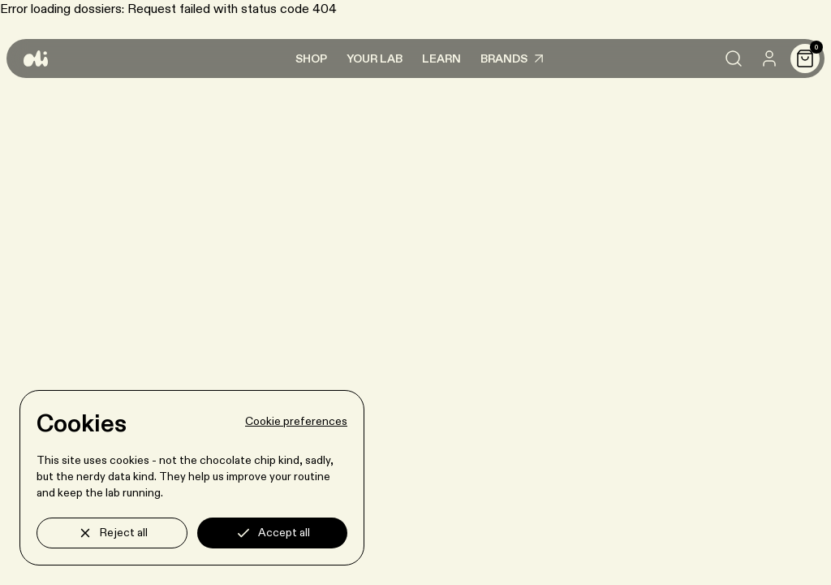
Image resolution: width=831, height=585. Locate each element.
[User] (769, 58)
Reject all (112, 533)
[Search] (733, 58)
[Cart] (805, 58)
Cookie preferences (296, 421)
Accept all (272, 533)
